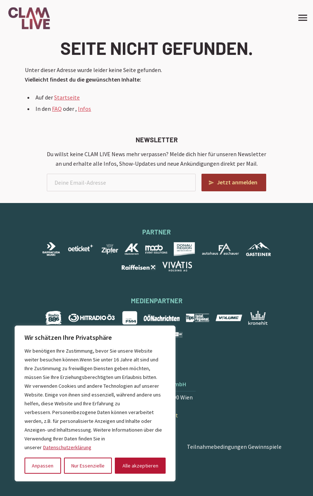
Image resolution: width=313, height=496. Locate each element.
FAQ (57, 108)
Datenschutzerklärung (67, 447)
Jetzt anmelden (237, 182)
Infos (84, 108)
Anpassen (42, 465)
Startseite (67, 97)
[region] (95, 403)
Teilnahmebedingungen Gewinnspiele (234, 446)
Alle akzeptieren (140, 465)
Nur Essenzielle (88, 465)
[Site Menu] (301, 17)
